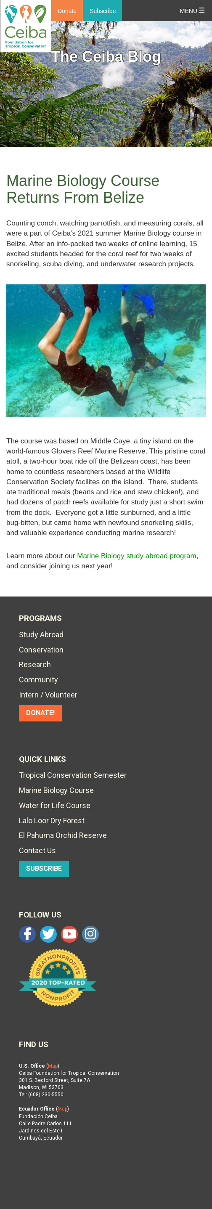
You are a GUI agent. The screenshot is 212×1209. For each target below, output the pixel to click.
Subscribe (103, 11)
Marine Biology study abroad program (136, 556)
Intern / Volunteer (48, 694)
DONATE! (40, 713)
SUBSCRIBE (44, 868)
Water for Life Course (54, 805)
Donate (67, 11)
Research (35, 664)
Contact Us (37, 850)
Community (38, 679)
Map (53, 1066)
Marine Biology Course (56, 790)
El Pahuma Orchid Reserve (63, 835)
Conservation (41, 649)
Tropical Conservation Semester (73, 775)
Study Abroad (41, 634)
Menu (188, 11)
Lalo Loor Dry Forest (52, 820)
